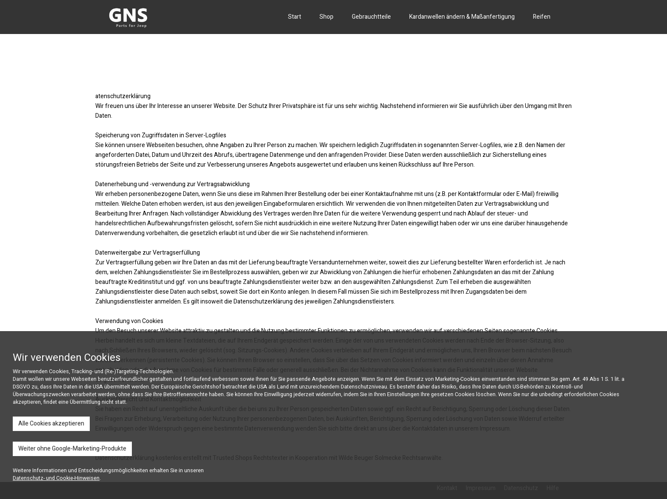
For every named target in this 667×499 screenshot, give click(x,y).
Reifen (541, 16)
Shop (326, 16)
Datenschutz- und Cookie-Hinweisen (56, 478)
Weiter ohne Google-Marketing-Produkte (72, 448)
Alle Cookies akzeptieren (51, 423)
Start (294, 16)
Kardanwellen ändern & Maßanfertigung (462, 16)
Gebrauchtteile (371, 16)
